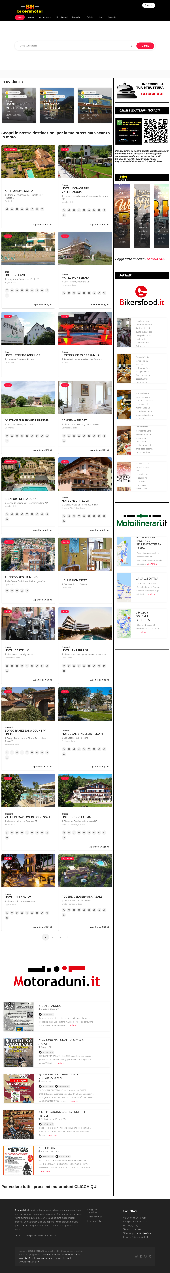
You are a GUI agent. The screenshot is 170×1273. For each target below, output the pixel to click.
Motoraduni (44, 17)
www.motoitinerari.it (71, 1254)
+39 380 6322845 (142, 1233)
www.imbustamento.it (29, 1262)
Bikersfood (77, 17)
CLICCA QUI (155, 259)
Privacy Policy (96, 1221)
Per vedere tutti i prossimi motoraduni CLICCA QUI (49, 1186)
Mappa (30, 17)
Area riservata (96, 1216)
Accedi (148, 5)
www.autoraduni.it (45, 1258)
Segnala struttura (93, 1211)
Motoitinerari (61, 17)
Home (20, 17)
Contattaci (112, 17)
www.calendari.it (63, 1258)
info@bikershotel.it (139, 1237)
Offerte (90, 17)
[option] (19, 105)
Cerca (145, 45)
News (100, 17)
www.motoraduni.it (51, 1254)
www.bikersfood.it (27, 1258)
